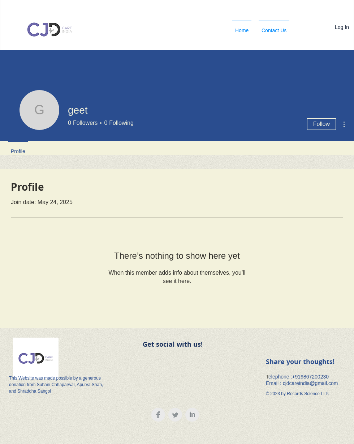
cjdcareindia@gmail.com (310, 383)
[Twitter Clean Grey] (175, 415)
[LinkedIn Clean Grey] (192, 415)
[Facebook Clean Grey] (158, 415)
